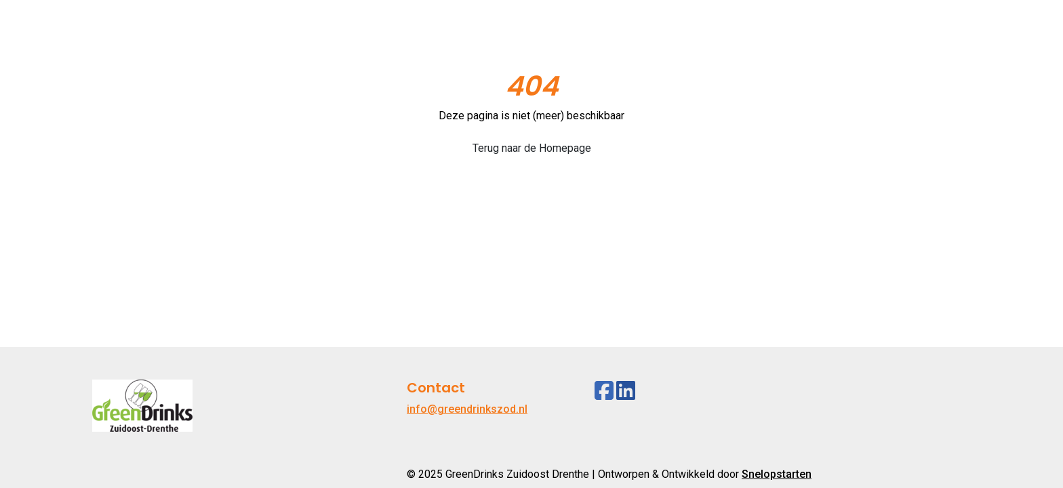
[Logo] (142, 34)
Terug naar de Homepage (532, 148)
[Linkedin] (625, 390)
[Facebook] (604, 390)
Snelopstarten (776, 474)
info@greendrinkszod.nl (467, 409)
